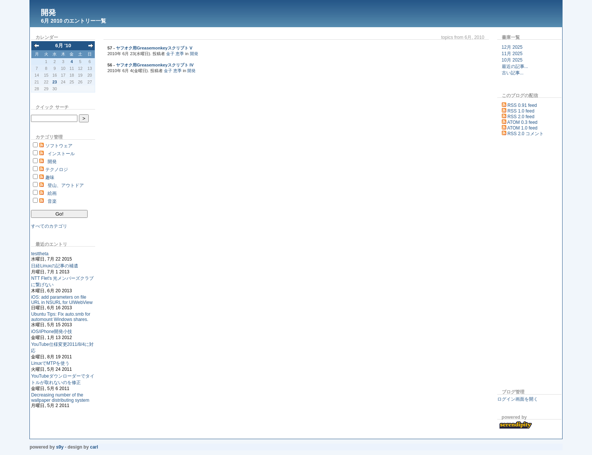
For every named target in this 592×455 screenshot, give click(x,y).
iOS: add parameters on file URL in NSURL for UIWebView (61, 300)
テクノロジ (56, 169)
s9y (59, 447)
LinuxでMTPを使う (50, 363)
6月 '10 (63, 45)
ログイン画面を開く (517, 399)
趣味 (49, 177)
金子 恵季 (175, 53)
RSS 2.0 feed (520, 116)
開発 (48, 12)
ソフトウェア (58, 145)
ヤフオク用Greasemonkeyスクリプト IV (155, 65)
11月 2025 (512, 53)
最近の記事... (515, 66)
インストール (61, 153)
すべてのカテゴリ (49, 226)
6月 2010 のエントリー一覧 (73, 21)
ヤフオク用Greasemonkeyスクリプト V (154, 48)
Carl (94, 447)
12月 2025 (512, 47)
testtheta (39, 253)
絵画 (52, 193)
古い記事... (513, 73)
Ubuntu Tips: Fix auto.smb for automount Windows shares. (60, 317)
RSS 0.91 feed (522, 105)
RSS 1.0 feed (520, 111)
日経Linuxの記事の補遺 (54, 265)
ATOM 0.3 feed (522, 122)
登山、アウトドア (66, 185)
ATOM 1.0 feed (522, 128)
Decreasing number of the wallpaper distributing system (60, 397)
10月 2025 (512, 60)
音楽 (52, 201)
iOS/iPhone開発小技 (51, 331)
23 (54, 82)
